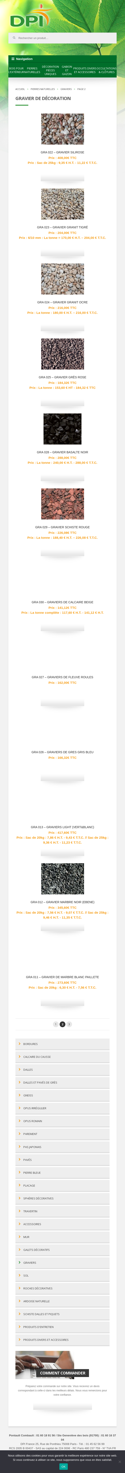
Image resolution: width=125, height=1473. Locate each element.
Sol (26, 1275)
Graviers (29, 1262)
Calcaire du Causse (37, 1056)
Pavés (27, 1160)
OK (64, 1466)
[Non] (119, 1462)
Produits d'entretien (38, 1327)
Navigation (24, 59)
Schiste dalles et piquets (41, 1314)
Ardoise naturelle (36, 1301)
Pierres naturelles (32, 70)
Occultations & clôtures (107, 70)
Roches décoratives (38, 1288)
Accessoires (32, 1224)
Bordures (30, 1044)
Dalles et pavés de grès (40, 1082)
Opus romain (32, 1121)
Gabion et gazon (67, 70)
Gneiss (28, 1095)
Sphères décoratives (38, 1198)
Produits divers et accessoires (84, 70)
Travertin (30, 1211)
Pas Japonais (32, 1147)
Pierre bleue (32, 1172)
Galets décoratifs (36, 1249)
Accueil (20, 89)
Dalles (28, 1069)
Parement (30, 1134)
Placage (29, 1185)
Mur (26, 1237)
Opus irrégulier (34, 1108)
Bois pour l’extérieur (16, 70)
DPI (32, 16)
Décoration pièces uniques (50, 70)
